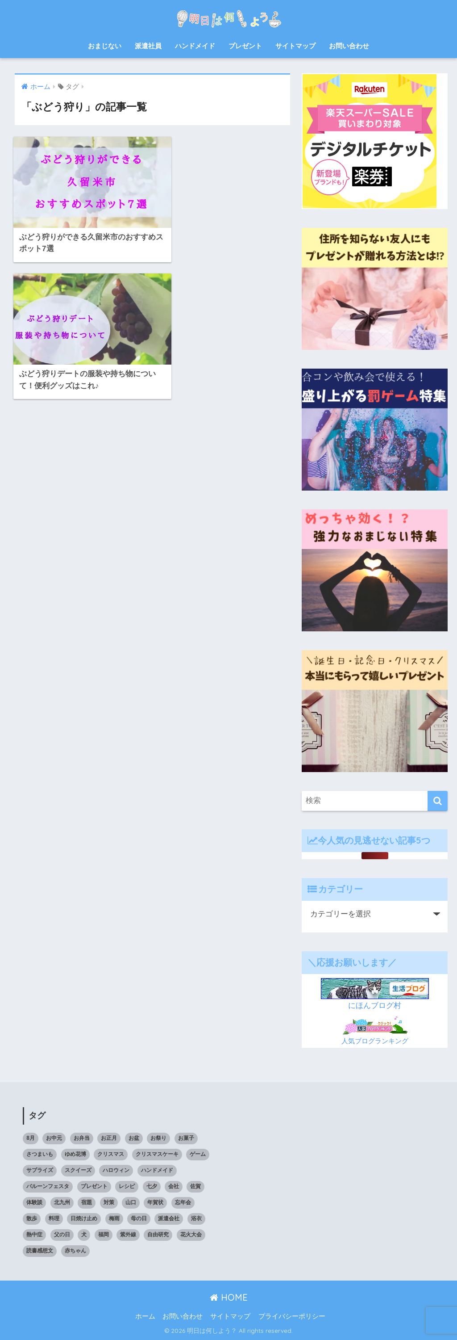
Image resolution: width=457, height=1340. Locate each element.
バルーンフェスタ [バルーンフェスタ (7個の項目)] (47, 1186)
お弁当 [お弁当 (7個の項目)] (82, 1138)
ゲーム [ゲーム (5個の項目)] (198, 1154)
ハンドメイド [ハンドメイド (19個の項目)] (157, 1170)
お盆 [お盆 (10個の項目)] (134, 1138)
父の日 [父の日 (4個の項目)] (62, 1234)
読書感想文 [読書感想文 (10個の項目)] (39, 1251)
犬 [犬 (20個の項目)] (84, 1234)
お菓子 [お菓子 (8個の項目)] (186, 1138)
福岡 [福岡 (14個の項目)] (103, 1234)
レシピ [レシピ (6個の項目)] (127, 1186)
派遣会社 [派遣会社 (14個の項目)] (168, 1218)
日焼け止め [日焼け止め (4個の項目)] (84, 1218)
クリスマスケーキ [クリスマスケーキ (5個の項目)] (157, 1154)
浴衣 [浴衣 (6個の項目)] (196, 1218)
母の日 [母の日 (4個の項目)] (139, 1218)
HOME (229, 1297)
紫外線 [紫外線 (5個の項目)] (128, 1234)
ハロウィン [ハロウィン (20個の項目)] (116, 1170)
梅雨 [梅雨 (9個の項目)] (114, 1218)
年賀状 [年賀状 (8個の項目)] (155, 1202)
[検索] (438, 801)
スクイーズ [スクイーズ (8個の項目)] (78, 1170)
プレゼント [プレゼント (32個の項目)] (94, 1186)
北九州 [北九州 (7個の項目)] (62, 1202)
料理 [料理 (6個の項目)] (54, 1218)
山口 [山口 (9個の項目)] (130, 1202)
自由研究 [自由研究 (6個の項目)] (158, 1234)
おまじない (104, 46)
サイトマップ (295, 46)
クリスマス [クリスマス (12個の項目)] (110, 1154)
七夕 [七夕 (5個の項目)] (151, 1186)
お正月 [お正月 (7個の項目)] (109, 1138)
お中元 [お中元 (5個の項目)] (54, 1138)
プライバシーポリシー (291, 1316)
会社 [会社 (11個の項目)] (173, 1186)
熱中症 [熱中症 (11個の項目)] (34, 1234)
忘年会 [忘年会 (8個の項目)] (183, 1202)
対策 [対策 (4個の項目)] (109, 1202)
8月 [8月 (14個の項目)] (30, 1138)
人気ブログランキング (374, 1041)
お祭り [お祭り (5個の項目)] (158, 1138)
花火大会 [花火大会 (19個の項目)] (191, 1234)
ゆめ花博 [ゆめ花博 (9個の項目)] (75, 1154)
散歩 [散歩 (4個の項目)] (31, 1218)
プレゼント (245, 46)
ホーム (145, 1316)
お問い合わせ (349, 46)
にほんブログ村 (374, 1005)
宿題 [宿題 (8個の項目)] (86, 1202)
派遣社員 (148, 46)
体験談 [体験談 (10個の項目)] (34, 1202)
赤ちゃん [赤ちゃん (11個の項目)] (75, 1251)
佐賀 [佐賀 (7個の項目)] (195, 1186)
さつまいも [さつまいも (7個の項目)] (39, 1154)
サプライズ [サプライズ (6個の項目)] (39, 1170)
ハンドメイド (195, 46)
